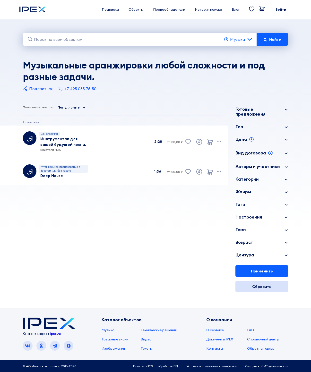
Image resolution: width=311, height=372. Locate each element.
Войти (281, 9)
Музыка (238, 39)
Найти (272, 39)
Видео (146, 339)
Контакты (214, 348)
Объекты (136, 9)
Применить (262, 271)
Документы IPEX (219, 339)
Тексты (146, 348)
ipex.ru (55, 334)
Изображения (113, 348)
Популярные (72, 107)
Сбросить (261, 286)
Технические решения (159, 330)
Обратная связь (260, 348)
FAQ (250, 330)
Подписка (110, 9)
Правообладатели (169, 9)
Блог (236, 9)
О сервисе (215, 330)
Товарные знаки (115, 339)
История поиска (208, 9)
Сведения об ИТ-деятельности (266, 366)
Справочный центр (263, 339)
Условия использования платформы (211, 366)
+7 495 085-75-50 (77, 88)
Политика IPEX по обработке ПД (155, 366)
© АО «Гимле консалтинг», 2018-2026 (49, 366)
